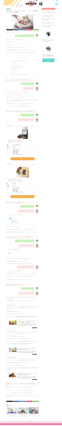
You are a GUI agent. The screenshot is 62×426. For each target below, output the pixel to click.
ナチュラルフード (15, 72)
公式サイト (23, 158)
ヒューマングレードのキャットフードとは (17, 60)
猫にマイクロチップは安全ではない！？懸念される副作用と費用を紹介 (49, 26)
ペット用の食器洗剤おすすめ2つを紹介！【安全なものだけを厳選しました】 (49, 16)
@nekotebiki (15, 32)
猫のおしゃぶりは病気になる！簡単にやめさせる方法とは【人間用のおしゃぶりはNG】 (49, 12)
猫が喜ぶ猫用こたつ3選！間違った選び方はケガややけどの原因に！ (49, 19)
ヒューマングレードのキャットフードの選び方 (18, 67)
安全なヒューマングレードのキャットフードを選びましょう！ (20, 74)
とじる (24, 57)
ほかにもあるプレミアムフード (16, 68)
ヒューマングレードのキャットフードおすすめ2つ (19, 61)
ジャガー (9, 45)
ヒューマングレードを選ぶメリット (16, 66)
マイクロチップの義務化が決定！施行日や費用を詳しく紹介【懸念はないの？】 (49, 23)
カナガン (9, 44)
